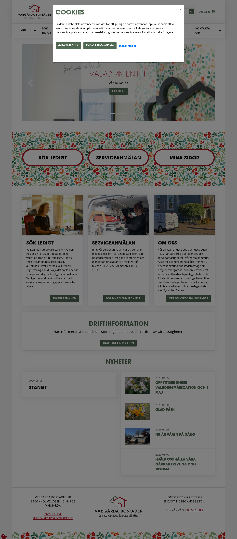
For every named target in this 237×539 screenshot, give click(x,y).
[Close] (180, 9)
